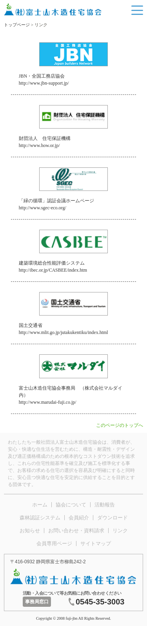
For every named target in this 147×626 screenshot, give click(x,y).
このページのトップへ (119, 425)
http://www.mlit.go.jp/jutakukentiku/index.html (63, 332)
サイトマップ (95, 543)
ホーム (39, 505)
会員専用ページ (54, 543)
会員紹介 (79, 518)
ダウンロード (112, 518)
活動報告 (104, 505)
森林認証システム (40, 518)
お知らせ (30, 530)
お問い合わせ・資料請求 (76, 530)
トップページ (17, 24)
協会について (71, 505)
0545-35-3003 (100, 601)
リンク (120, 530)
